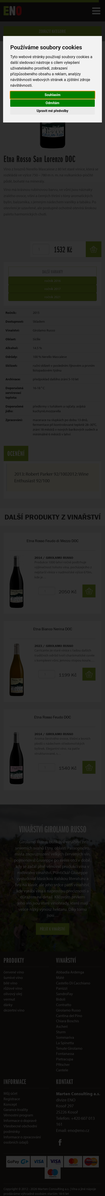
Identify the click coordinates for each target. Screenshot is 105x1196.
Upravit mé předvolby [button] (52, 111)
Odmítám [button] (52, 103)
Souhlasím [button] (53, 95)
